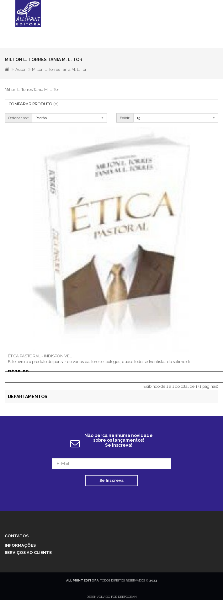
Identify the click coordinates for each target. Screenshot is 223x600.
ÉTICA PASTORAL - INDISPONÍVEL (40, 356)
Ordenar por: (18, 118)
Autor (20, 69)
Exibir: (125, 118)
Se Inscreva (111, 480)
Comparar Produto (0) (34, 104)
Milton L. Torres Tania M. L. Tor (59, 69)
